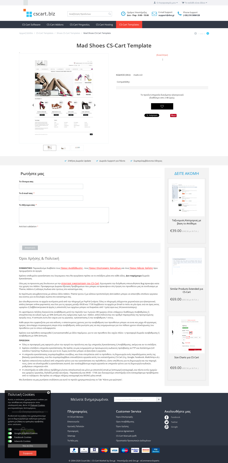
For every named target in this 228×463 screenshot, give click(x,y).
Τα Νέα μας (72, 440)
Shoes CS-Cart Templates (68, 33)
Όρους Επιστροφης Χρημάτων (105, 267)
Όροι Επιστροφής (124, 416)
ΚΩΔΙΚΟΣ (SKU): (123, 74)
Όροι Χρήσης (122, 426)
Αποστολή (30, 247)
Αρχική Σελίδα (26, 33)
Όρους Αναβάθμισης (72, 267)
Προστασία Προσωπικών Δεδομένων (133, 440)
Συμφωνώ (27, 453)
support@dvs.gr (166, 15)
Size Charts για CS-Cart (186, 357)
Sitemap (71, 435)
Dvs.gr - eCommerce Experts (146, 460)
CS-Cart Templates (129, 24)
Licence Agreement (125, 431)
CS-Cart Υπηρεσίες (80, 24)
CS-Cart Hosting (104, 24)
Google (171, 426)
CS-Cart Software (31, 24)
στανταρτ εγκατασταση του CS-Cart (80, 283)
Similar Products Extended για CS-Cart (186, 290)
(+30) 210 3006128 (191, 15)
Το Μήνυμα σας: (27, 204)
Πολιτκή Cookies (37, 405)
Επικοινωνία (73, 421)
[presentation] (43, 235)
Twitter (171, 422)
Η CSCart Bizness (75, 416)
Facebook (172, 417)
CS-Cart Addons (55, 24)
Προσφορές (73, 431)
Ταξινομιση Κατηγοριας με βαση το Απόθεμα (186, 222)
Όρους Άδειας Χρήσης (141, 267)
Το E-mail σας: (26, 193)
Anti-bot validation (28, 226)
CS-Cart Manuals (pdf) (126, 435)
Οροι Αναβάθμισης (125, 421)
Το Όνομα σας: (26, 181)
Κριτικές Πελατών (75, 426)
